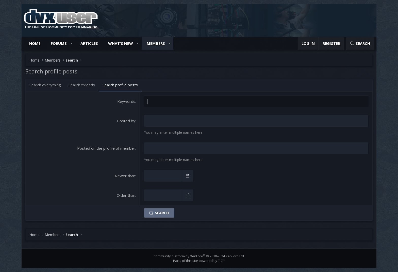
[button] (71, 43)
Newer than (125, 175)
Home (35, 43)
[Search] (360, 43)
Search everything (45, 84)
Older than (126, 195)
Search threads (82, 84)
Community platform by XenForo (199, 256)
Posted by (126, 120)
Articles (89, 43)
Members (156, 43)
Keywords (126, 101)
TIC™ (221, 260)
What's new (120, 43)
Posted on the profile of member (106, 148)
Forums (59, 43)
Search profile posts (120, 84)
